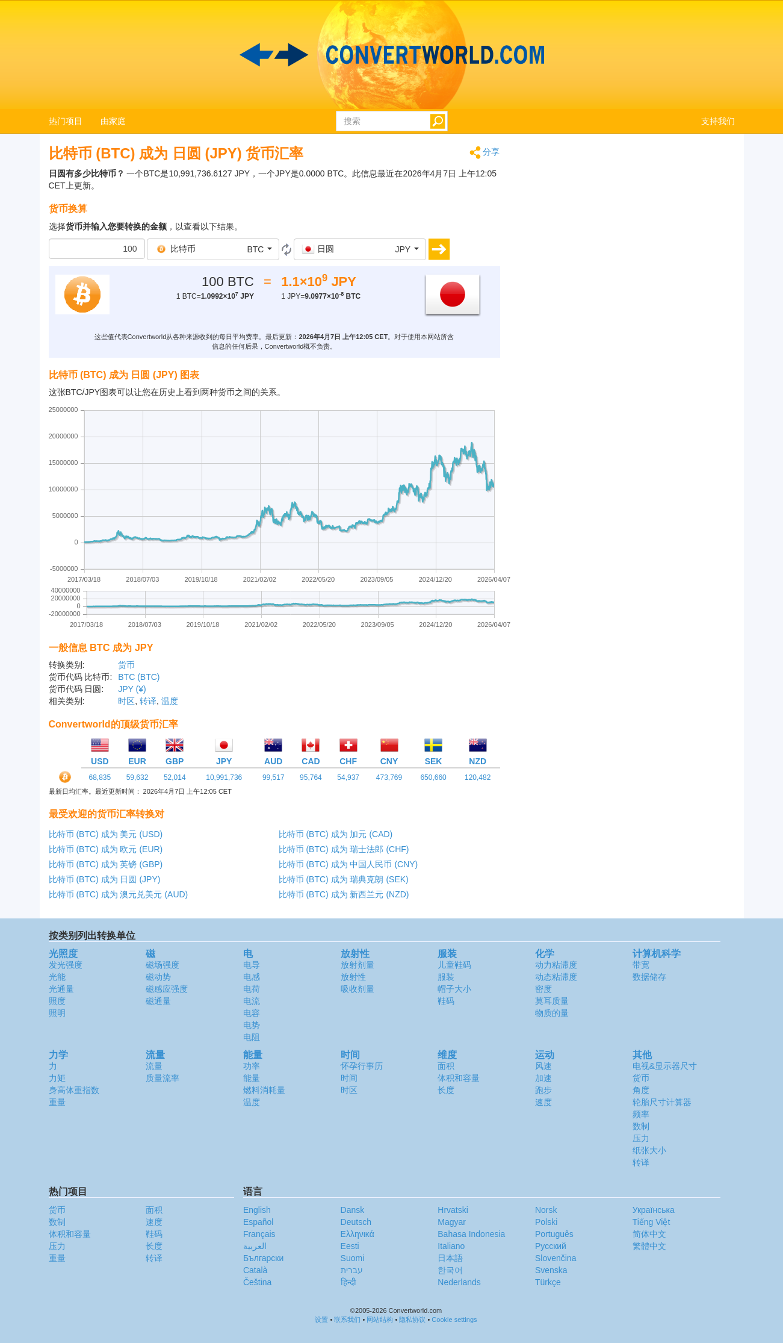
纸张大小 (649, 1150)
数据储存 (649, 977)
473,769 (389, 777)
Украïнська (654, 1210)
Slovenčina (556, 1258)
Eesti (350, 1246)
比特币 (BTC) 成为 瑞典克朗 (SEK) (344, 879)
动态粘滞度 (556, 977)
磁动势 (158, 977)
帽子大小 (454, 989)
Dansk (353, 1210)
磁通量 (158, 1001)
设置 (321, 1319)
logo (391, 55)
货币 (126, 665)
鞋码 (446, 1001)
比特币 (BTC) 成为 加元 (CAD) (336, 834)
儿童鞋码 (454, 965)
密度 (543, 989)
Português (554, 1234)
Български (263, 1258)
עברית (352, 1270)
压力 (641, 1138)
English (257, 1210)
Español (258, 1222)
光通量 (61, 989)
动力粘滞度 (556, 965)
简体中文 (649, 1234)
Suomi (353, 1258)
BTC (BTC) (138, 677)
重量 (57, 1102)
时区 (126, 701)
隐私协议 (412, 1319)
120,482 (478, 777)
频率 (641, 1114)
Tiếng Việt (651, 1222)
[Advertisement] (626, 230)
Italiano (451, 1246)
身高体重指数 (74, 1090)
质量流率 (162, 1078)
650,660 (433, 777)
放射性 (353, 977)
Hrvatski (453, 1210)
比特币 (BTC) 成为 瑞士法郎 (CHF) (344, 849)
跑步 (543, 1090)
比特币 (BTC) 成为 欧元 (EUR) (106, 849)
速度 (543, 1102)
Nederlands (459, 1282)
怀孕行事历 (362, 1066)
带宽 (641, 965)
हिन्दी (348, 1282)
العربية (255, 1246)
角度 (641, 1090)
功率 (251, 1066)
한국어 (450, 1270)
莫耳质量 (552, 1001)
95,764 (311, 777)
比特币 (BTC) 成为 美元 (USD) (106, 834)
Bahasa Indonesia (471, 1234)
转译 (148, 701)
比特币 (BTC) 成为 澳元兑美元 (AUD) (118, 894)
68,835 (99, 777)
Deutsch (356, 1222)
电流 (251, 1001)
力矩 (57, 1078)
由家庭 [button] (113, 121)
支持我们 (718, 121)
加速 (543, 1078)
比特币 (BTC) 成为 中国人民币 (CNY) (348, 864)
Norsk (546, 1210)
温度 (169, 701)
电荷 (251, 989)
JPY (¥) (132, 689)
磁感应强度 (167, 989)
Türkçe (548, 1282)
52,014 (175, 777)
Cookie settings (454, 1319)
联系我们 (347, 1319)
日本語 (450, 1258)
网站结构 (380, 1319)
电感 (251, 977)
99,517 (273, 777)
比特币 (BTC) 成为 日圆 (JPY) (105, 879)
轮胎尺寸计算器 (662, 1102)
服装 (446, 977)
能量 (251, 1078)
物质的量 (552, 1013)
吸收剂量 (357, 989)
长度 (446, 1090)
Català (255, 1270)
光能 (57, 977)
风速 (543, 1066)
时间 (349, 1078)
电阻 (251, 1037)
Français (259, 1234)
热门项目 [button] (65, 121)
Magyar (452, 1222)
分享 (484, 152)
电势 (251, 1025)
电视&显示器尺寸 (665, 1066)
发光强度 (65, 965)
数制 (641, 1126)
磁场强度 (162, 965)
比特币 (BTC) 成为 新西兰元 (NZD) (344, 894)
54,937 (348, 777)
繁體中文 (649, 1246)
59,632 (137, 777)
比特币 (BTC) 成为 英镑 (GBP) (106, 864)
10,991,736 (224, 777)
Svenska (551, 1270)
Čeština (257, 1282)
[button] (213, 249)
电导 (251, 965)
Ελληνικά (357, 1234)
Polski (546, 1222)
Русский (550, 1246)
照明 (57, 1013)
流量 (154, 1066)
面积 (446, 1066)
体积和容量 (459, 1078)
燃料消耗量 (264, 1090)
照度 (57, 1001)
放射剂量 (357, 965)
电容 (251, 1013)
